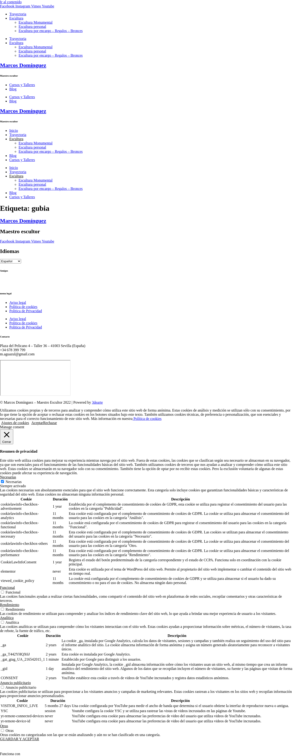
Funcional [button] (7, 588)
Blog (12, 89)
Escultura (16, 18)
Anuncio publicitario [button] (15, 683)
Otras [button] (4, 726)
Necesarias (14, 482)
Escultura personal (32, 27)
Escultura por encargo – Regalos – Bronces (51, 31)
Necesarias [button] (8, 477)
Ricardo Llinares (12, 284)
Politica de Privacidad (25, 311)
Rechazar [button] (50, 423)
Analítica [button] (7, 618)
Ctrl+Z (5, 280)
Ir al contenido (11, 2)
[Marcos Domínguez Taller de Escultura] (35, 378)
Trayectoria (17, 14)
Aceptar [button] (37, 423)
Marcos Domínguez (23, 65)
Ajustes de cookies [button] (15, 423)
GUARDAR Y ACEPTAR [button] (19, 739)
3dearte (97, 402)
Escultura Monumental (35, 22)
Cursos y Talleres (22, 85)
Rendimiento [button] (9, 605)
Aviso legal (17, 303)
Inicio (13, 131)
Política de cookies (23, 307)
